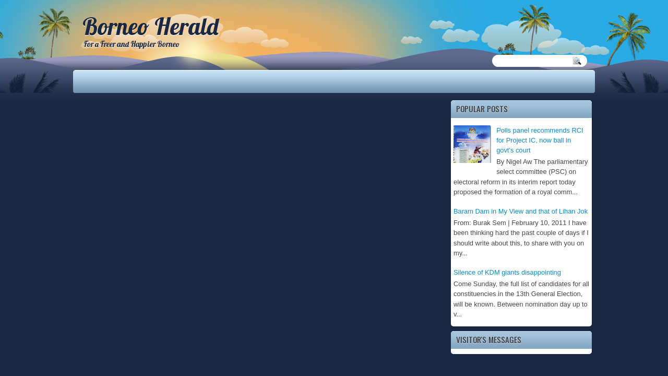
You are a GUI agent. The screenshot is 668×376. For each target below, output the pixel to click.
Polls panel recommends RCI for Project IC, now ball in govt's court (539, 140)
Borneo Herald (150, 26)
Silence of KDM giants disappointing (507, 272)
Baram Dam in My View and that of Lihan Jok (521, 211)
